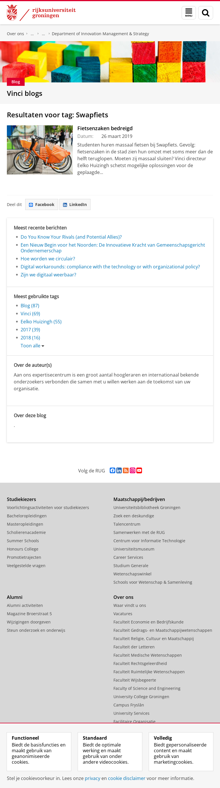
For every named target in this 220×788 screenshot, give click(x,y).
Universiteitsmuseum (133, 549)
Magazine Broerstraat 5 (29, 613)
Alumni (14, 597)
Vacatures (122, 613)
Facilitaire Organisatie (134, 721)
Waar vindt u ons (129, 605)
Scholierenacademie (26, 532)
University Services (131, 713)
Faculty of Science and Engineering (146, 688)
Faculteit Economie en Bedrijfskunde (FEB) (32, 34)
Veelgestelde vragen (26, 565)
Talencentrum (126, 524)
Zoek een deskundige (133, 515)
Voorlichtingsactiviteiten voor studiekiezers (48, 507)
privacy (92, 778)
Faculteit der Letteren (134, 647)
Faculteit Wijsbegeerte (134, 680)
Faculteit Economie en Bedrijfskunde (148, 622)
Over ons (15, 33)
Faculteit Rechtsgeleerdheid (140, 663)
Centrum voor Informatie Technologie (149, 540)
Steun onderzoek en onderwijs (36, 630)
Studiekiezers (21, 499)
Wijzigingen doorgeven (29, 622)
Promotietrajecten (24, 557)
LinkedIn (75, 204)
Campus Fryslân (128, 705)
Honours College (22, 549)
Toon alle (30, 345)
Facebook (41, 204)
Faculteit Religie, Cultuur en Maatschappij (153, 638)
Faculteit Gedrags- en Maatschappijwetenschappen (162, 630)
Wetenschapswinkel (132, 574)
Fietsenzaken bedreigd (105, 128)
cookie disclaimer (127, 778)
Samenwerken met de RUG (139, 532)
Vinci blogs (24, 93)
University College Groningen (141, 696)
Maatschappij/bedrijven (139, 499)
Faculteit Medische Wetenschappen (147, 655)
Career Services (128, 557)
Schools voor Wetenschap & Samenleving (152, 582)
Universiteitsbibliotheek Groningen (146, 507)
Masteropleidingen (25, 524)
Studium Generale (130, 565)
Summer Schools (23, 540)
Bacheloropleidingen (27, 515)
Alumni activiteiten (25, 605)
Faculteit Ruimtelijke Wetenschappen (149, 671)
